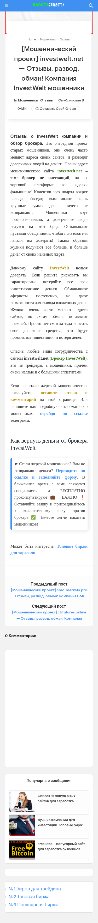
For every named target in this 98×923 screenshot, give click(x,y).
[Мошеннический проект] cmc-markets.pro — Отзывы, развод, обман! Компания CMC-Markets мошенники (49, 596)
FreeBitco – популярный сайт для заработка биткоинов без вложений (61, 847)
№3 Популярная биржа (34, 905)
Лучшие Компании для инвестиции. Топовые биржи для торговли (61, 823)
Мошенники (28, 100)
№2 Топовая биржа (29, 897)
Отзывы (47, 100)
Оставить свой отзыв (58, 108)
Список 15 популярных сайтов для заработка (56, 798)
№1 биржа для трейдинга (36, 889)
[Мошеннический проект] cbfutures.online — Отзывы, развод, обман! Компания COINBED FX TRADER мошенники (49, 618)
